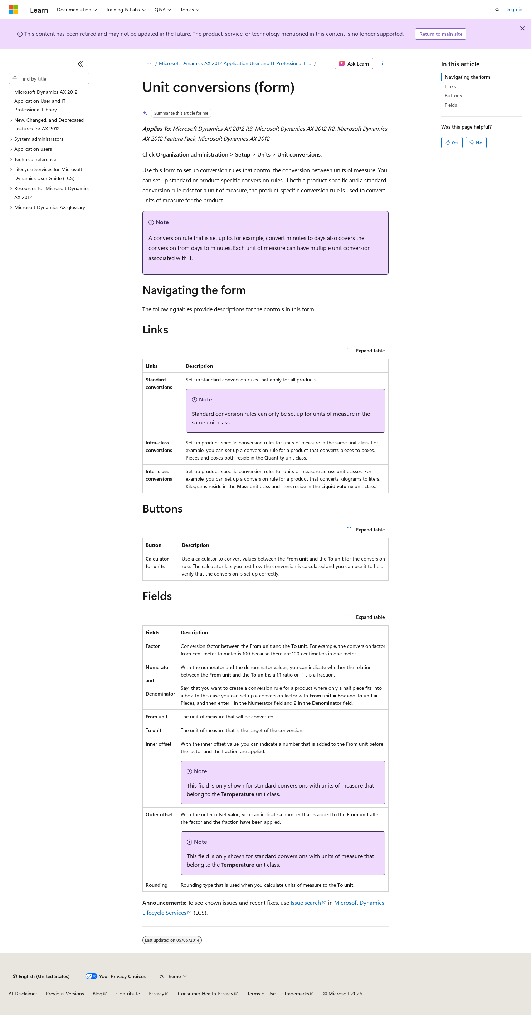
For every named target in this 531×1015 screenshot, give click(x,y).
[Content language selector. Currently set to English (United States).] (41, 976)
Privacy (156, 993)
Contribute (128, 993)
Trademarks (296, 993)
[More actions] (382, 63)
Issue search (306, 902)
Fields (451, 104)
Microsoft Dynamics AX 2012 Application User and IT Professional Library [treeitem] (46, 100)
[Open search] (497, 9)
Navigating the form (467, 76)
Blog (97, 993)
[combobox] (49, 79)
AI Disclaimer (23, 993)
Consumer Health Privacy (205, 993)
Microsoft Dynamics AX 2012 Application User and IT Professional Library (236, 63)
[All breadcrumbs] (148, 63)
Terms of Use (261, 993)
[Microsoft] (13, 9)
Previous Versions (65, 993)
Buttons (453, 95)
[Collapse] (80, 63)
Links (450, 86)
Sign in (514, 9)
